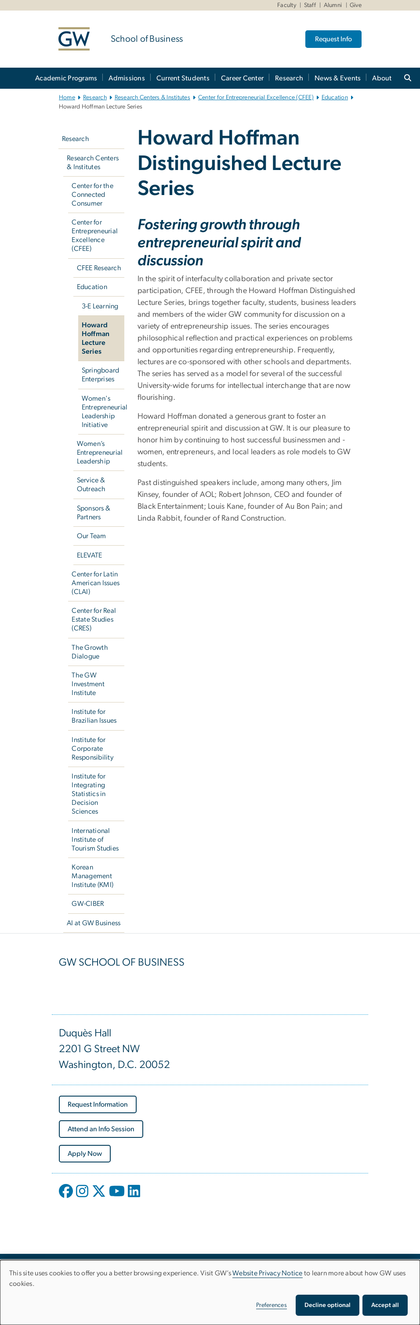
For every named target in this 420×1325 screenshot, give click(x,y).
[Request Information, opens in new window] (98, 1104)
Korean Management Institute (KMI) (92, 876)
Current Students (183, 78)
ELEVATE (89, 555)
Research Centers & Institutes (152, 97)
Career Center (242, 78)
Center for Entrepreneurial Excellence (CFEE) (256, 97)
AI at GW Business (93, 923)
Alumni (333, 5)
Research (289, 78)
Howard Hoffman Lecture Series (96, 338)
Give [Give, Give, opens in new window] (356, 5)
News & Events (338, 78)
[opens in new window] (67, 1197)
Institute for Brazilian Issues (94, 716)
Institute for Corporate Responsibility (92, 748)
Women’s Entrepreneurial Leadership (100, 452)
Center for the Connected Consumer (92, 194)
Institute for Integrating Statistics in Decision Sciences (88, 794)
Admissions (127, 78)
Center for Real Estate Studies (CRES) (94, 619)
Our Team (91, 535)
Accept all (385, 1305)
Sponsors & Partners (94, 513)
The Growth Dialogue (90, 652)
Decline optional (327, 1305)
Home (67, 97)
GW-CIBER (88, 903)
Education (335, 97)
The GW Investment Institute (88, 684)
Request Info (333, 39)
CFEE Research (99, 268)
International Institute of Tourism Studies (95, 839)
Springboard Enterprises (100, 375)
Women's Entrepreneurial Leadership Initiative (103, 411)
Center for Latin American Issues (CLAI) (95, 583)
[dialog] (210, 1292)
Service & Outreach (91, 484)
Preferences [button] (271, 1305)
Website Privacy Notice (267, 1273)
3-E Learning (100, 306)
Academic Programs (66, 78)
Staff (310, 5)
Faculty (286, 5)
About (381, 78)
